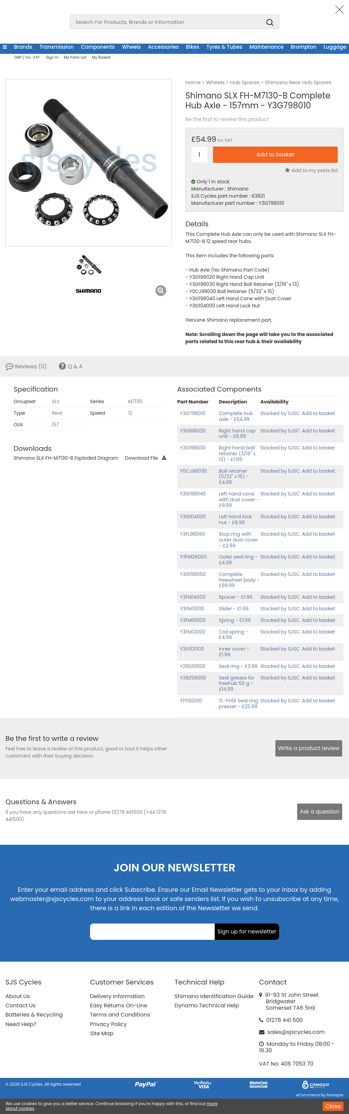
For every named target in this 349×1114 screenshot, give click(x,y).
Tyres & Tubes (224, 46)
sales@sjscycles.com (296, 1032)
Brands (23, 46)
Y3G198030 (193, 447)
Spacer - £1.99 (235, 597)
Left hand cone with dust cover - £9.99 (239, 499)
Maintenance (266, 46)
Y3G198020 (193, 430)
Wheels (131, 46)
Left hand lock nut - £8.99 (235, 519)
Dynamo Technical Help (206, 1005)
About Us (17, 996)
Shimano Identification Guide (214, 996)
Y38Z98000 (193, 677)
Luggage (335, 46)
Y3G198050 (193, 574)
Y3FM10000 (193, 620)
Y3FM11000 (192, 608)
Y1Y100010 (191, 700)
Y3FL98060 (192, 534)
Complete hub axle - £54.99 (236, 416)
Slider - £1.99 (233, 608)
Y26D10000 (193, 666)
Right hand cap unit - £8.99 (237, 433)
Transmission (57, 46)
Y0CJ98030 (193, 471)
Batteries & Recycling (34, 1015)
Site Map (101, 1033)
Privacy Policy (108, 1024)
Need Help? (20, 1024)
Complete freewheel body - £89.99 (239, 580)
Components (98, 46)
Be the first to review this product (227, 119)
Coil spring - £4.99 (233, 634)
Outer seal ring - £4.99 (238, 559)
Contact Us (20, 1005)
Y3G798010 (193, 413)
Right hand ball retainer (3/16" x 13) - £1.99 (237, 453)
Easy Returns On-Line (118, 1005)
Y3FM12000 (192, 631)
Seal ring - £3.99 (238, 666)
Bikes (192, 46)
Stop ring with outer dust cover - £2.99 (238, 540)
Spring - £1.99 (235, 620)
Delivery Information (117, 996)
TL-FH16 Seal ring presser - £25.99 (238, 703)
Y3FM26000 (193, 556)
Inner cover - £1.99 (234, 651)
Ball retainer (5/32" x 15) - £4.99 (233, 477)
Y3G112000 (192, 648)
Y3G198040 (193, 493)
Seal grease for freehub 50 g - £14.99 (237, 683)
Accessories (163, 46)
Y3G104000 (193, 516)
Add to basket (318, 413)
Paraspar (335, 1095)
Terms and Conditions (120, 1015)
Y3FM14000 (193, 597)
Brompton (303, 46)
